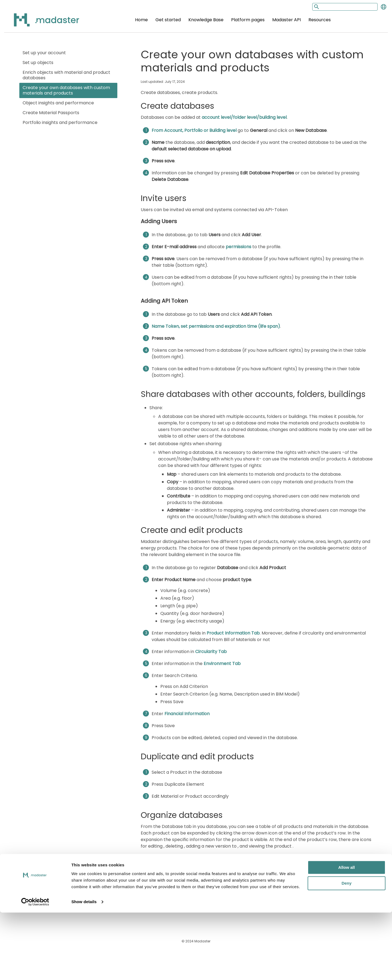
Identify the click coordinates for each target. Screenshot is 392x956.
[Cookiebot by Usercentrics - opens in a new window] (35, 945)
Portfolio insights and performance (60, 122)
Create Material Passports (51, 113)
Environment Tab (222, 663)
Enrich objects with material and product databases (66, 75)
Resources (319, 20)
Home (141, 20)
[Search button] (316, 7)
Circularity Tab (211, 651)
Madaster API (286, 20)
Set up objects (38, 62)
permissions (238, 247)
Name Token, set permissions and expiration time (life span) (216, 326)
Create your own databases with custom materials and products (66, 90)
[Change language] (383, 7)
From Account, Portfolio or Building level (194, 130)
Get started (168, 20)
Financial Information (187, 714)
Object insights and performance (58, 103)
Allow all (346, 911)
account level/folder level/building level (244, 117)
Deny (347, 926)
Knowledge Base (205, 20)
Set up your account (44, 53)
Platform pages (248, 20)
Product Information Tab (233, 633)
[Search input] (345, 7)
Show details (84, 945)
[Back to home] (39, 23)
